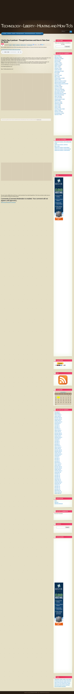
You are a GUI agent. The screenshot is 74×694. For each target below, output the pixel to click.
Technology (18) (58, 111)
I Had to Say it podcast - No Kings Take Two (63, 148)
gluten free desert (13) (59, 82)
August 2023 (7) (58, 455)
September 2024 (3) (58, 437)
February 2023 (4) (58, 463)
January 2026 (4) (58, 416)
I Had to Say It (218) (58, 89)
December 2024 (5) (58, 433)
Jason (10, 45)
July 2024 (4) (57, 440)
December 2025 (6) (58, 417)
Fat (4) (56, 73)
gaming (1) (57, 79)
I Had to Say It (23, 45)
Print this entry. (39, 119)
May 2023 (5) (57, 459)
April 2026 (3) (57, 412)
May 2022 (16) (57, 476)
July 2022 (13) (57, 473)
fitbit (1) (56, 76)
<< (60, 392)
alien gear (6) (57, 57)
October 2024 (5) (58, 435)
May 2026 (63, 392)
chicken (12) (57, 65)
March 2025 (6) (57, 428)
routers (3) (57, 107)
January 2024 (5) (58, 448)
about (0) (56, 55)
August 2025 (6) (58, 423)
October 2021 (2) (58, 480)
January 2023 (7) (58, 465)
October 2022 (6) (58, 469)
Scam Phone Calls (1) (58, 108)
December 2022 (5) (58, 466)
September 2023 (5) (58, 454)
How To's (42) (57, 87)
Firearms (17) (57, 75)
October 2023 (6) (58, 452)
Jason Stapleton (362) (59, 90)
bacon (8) (56, 61)
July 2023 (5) (57, 456)
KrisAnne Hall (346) (58, 94)
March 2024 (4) (57, 445)
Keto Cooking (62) (58, 92)
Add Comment (3, 202)
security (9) (57, 110)
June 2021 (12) (57, 486)
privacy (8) (57, 104)
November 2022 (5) (58, 468)
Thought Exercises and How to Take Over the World (10, 49)
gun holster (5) (57, 86)
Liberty (14, 45)
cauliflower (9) (57, 64)
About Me (56, 502)
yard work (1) (57, 114)
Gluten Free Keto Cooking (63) (60, 83)
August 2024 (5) (58, 438)
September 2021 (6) (58, 481)
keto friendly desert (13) (59, 93)
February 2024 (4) (58, 447)
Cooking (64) (57, 69)
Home (56, 500)
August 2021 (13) (58, 483)
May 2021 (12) (57, 487)
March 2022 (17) (58, 479)
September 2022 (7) (58, 470)
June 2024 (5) (57, 441)
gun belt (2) (57, 85)
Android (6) (57, 59)
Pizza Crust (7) (57, 101)
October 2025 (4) (58, 420)
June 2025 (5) (57, 426)
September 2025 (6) (58, 421)
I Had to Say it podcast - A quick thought (62, 150)
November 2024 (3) (58, 434)
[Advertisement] (37, 10)
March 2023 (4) (57, 462)
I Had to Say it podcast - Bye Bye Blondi (62, 147)
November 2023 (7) (58, 451)
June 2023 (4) (57, 458)
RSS (59, 55)
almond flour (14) (58, 58)
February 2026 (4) (58, 414)
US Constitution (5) (58, 113)
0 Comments (29, 45)
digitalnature (47, 692)
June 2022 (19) (57, 475)
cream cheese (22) (58, 71)
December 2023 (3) (58, 449)
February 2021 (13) (58, 491)
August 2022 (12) (58, 472)
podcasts (18, 45)
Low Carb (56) (57, 97)
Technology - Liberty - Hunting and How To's (36, 25)
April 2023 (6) (57, 461)
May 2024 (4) (57, 442)
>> (65, 392)
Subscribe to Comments (11, 202)
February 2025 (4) (58, 430)
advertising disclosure (59, 503)
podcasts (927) (57, 103)
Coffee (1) (56, 66)
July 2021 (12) (57, 484)
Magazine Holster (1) (58, 99)
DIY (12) (56, 72)
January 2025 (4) (58, 431)
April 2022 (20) (57, 477)
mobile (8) (56, 100)
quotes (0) (56, 106)
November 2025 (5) (58, 419)
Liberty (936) (57, 96)
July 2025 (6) (57, 424)
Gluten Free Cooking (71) (59, 80)
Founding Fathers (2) (58, 78)
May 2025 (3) (57, 427)
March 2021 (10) (58, 490)
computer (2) (57, 68)
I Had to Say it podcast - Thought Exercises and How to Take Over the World (25, 41)
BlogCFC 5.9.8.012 (27, 692)
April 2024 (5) (57, 444)
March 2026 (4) (57, 413)
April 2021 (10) (57, 489)
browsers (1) (57, 62)
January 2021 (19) (58, 493)
